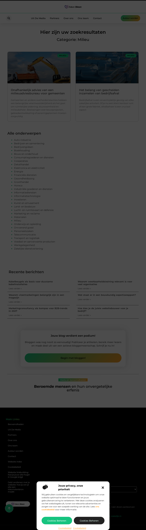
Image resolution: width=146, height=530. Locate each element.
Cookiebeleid (64, 528)
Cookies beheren (56, 520)
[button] (102, 487)
